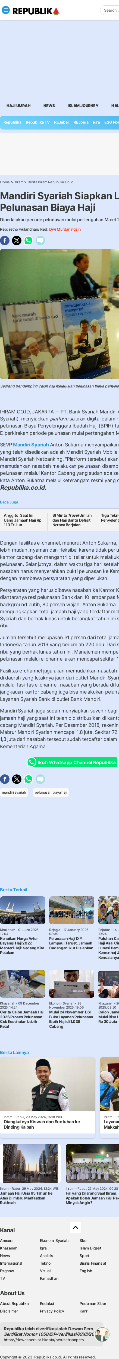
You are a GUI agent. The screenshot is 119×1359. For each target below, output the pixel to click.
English (86, 1270)
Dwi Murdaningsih (65, 229)
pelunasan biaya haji (51, 792)
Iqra (43, 1248)
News (49, 105)
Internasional (11, 1263)
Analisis (46, 1255)
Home (5, 182)
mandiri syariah (14, 792)
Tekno (45, 1263)
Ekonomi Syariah (54, 1240)
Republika (12, 122)
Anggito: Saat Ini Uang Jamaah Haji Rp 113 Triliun (23, 520)
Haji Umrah (19, 105)
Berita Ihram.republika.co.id (50, 182)
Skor (83, 1240)
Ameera (7, 1240)
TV (2, 1278)
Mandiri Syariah (31, 445)
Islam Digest (90, 1248)
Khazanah (8, 1248)
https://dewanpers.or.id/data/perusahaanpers (44, 1339)
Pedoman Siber (93, 1303)
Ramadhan (49, 1278)
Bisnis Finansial (93, 1263)
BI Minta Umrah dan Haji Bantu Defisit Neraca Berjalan (72, 520)
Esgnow (7, 1270)
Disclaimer (9, 1311)
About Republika (14, 1303)
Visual (45, 1270)
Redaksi (47, 1303)
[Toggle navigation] (5, 10)
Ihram (18, 182)
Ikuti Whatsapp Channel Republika (72, 762)
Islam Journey (83, 105)
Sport (84, 1255)
